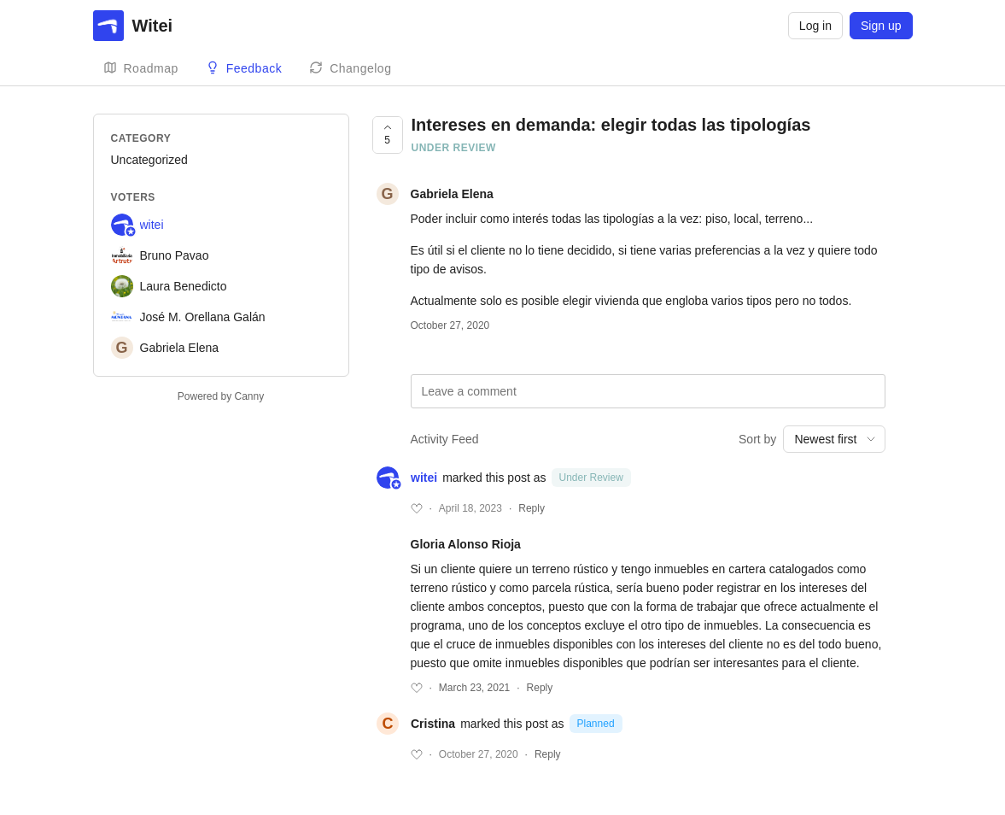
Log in (815, 25)
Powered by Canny (221, 396)
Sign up (881, 25)
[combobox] (834, 439)
